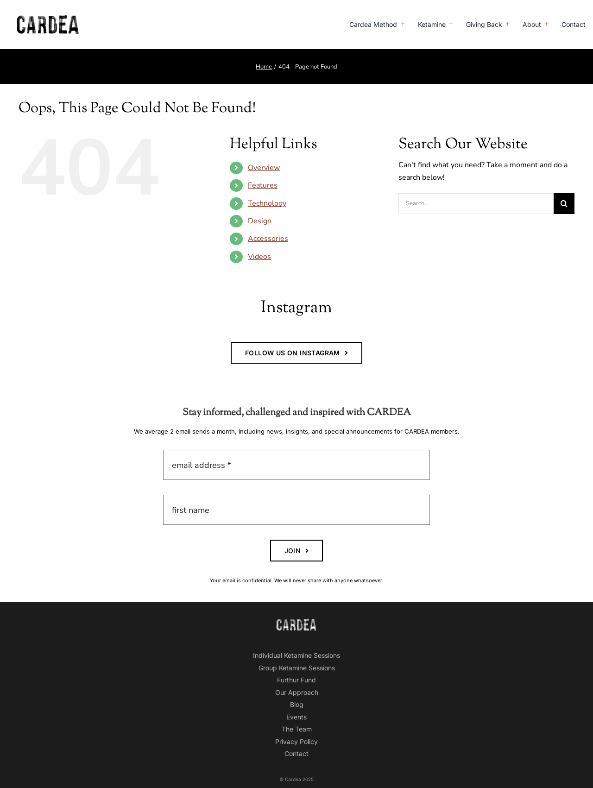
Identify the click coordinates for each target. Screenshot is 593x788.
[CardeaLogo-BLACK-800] (48, 18)
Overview (264, 168)
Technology (267, 203)
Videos (259, 257)
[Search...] (476, 203)
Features (263, 185)
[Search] (564, 203)
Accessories (268, 238)
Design (259, 221)
